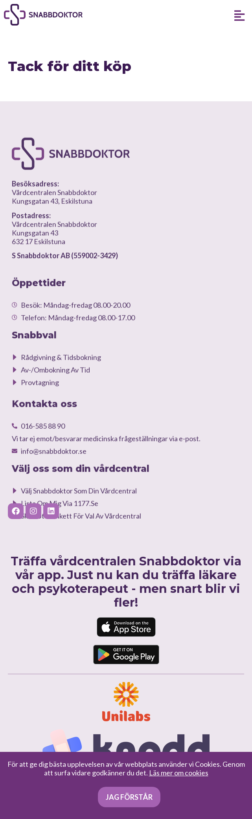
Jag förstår (129, 797)
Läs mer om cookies (178, 772)
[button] (239, 15)
